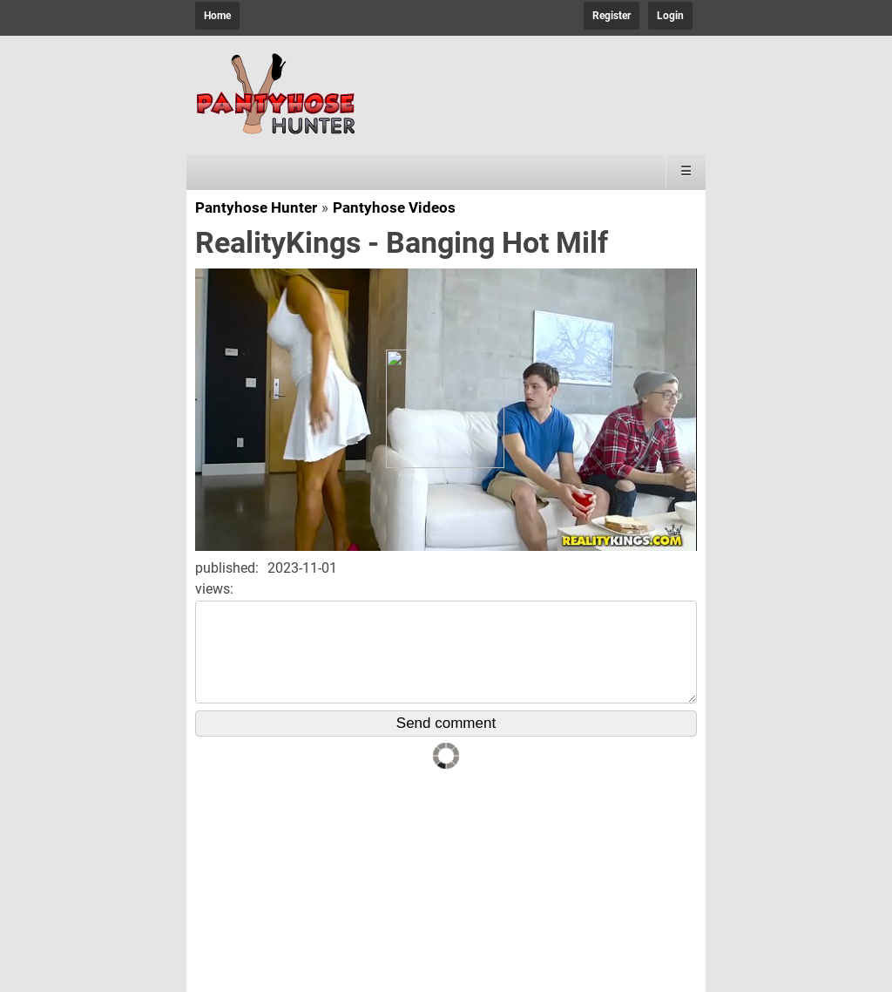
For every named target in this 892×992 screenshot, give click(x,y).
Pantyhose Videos (394, 207)
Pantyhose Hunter (256, 207)
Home (217, 16)
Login (670, 16)
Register (611, 16)
